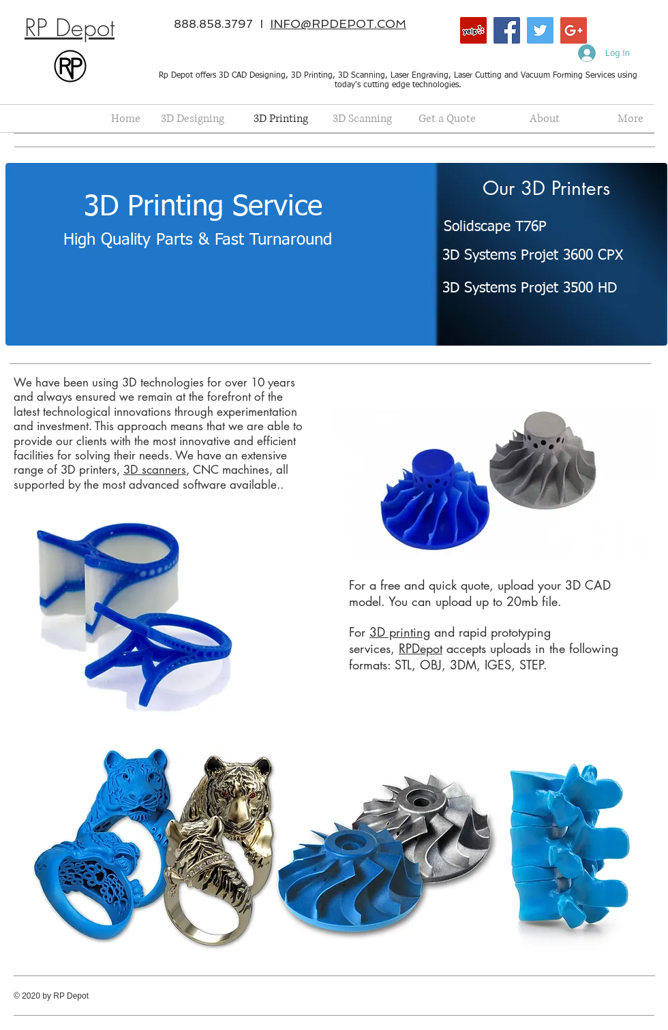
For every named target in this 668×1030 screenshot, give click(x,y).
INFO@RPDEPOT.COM (338, 24)
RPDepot (420, 648)
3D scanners (154, 469)
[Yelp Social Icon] (473, 30)
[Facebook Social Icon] (507, 30)
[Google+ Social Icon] (573, 30)
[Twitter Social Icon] (540, 30)
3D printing (399, 632)
